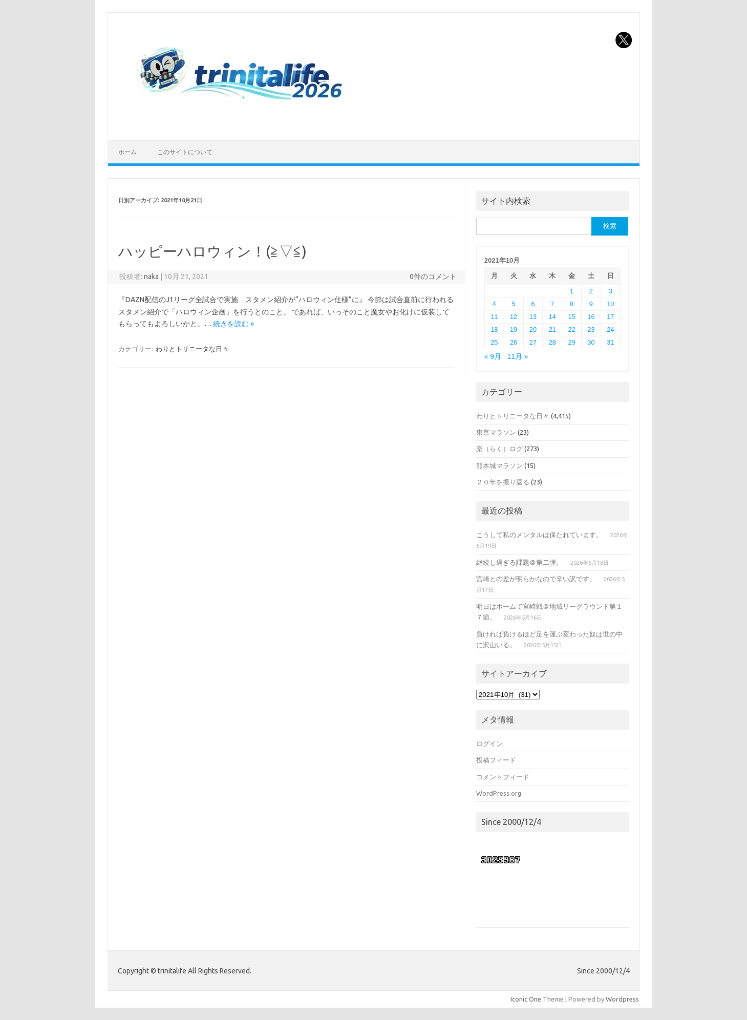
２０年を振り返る (502, 481)
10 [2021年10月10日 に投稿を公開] (610, 304)
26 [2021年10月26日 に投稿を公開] (513, 342)
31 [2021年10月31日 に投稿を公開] (610, 342)
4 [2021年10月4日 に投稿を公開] (494, 304)
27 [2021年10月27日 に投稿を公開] (533, 342)
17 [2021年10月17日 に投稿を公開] (610, 317)
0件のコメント (433, 276)
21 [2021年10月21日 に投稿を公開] (552, 329)
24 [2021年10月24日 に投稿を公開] (610, 329)
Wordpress (622, 999)
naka (151, 276)
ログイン (489, 743)
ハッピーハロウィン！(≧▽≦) (212, 251)
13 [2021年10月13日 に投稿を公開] (533, 317)
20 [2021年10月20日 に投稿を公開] (533, 329)
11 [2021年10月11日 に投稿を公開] (494, 317)
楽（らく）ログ (499, 448)
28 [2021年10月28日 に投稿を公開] (552, 342)
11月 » (517, 356)
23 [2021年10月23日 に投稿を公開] (590, 329)
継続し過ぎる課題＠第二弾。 (519, 562)
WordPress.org (498, 793)
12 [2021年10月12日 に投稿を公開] (513, 317)
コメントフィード (502, 776)
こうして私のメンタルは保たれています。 (539, 534)
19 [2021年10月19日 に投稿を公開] (513, 329)
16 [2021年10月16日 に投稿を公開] (590, 317)
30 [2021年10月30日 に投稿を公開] (590, 342)
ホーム (127, 151)
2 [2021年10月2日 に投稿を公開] (591, 291)
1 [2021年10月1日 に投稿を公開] (571, 291)
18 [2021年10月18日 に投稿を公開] (494, 329)
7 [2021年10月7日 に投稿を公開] (552, 304)
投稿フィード (496, 759)
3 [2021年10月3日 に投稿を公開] (610, 291)
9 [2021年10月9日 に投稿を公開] (591, 304)
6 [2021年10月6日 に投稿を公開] (533, 304)
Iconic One (525, 999)
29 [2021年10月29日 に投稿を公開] (571, 342)
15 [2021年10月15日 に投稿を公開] (571, 317)
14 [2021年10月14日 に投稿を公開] (552, 317)
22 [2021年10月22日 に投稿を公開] (571, 329)
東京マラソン (496, 432)
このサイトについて (184, 151)
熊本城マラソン (499, 465)
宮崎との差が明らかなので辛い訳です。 (536, 578)
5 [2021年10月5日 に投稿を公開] (514, 304)
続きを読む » (233, 324)
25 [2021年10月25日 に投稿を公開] (494, 342)
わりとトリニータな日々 (192, 348)
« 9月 (492, 356)
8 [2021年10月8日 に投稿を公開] (571, 304)
